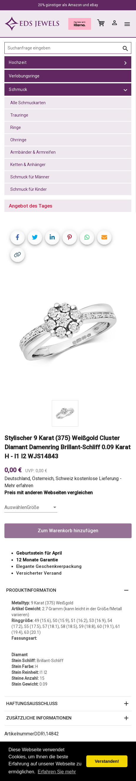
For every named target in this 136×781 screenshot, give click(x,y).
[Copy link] (17, 255)
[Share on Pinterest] (69, 237)
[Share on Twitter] (35, 237)
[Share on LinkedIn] (52, 237)
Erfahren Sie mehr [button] (57, 771)
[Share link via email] (104, 237)
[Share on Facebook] (17, 237)
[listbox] (30, 507)
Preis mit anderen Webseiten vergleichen (48, 492)
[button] (68, 590)
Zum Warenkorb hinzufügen (68, 530)
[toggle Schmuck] (125, 89)
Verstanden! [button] (107, 761)
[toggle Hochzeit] (125, 62)
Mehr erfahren (18, 485)
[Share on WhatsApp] (87, 237)
